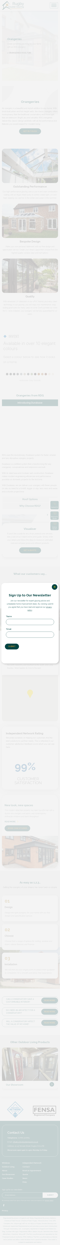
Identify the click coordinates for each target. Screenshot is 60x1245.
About (4, 1171)
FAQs (25, 1182)
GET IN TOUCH (30, 131)
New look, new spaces (19, 805)
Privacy (5, 1211)
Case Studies (7, 1179)
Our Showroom (14, 1085)
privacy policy (49, 1201)
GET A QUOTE (30, 550)
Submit (50, 1195)
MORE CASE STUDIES (17, 828)
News (25, 1179)
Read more (49, 1001)
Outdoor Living (8, 1167)
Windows (6, 1163)
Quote (25, 1175)
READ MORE (11, 822)
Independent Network (32, 1163)
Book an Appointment (32, 1171)
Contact (26, 1167)
